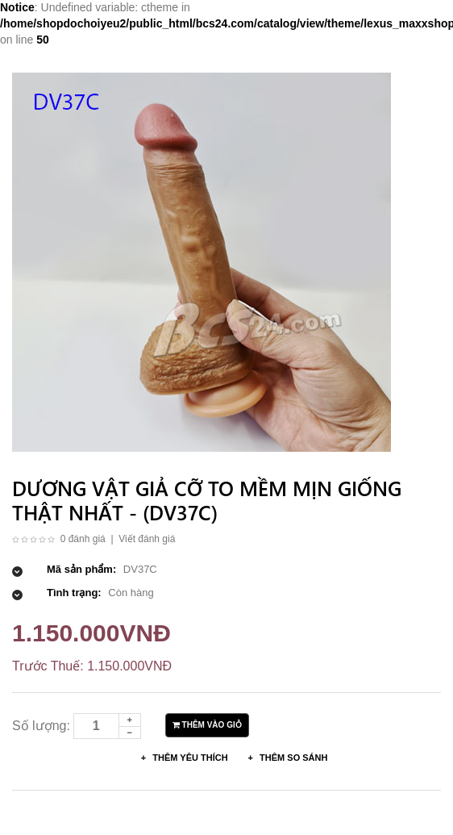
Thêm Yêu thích (188, 757)
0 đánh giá (83, 539)
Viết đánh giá (146, 539)
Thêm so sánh (292, 757)
